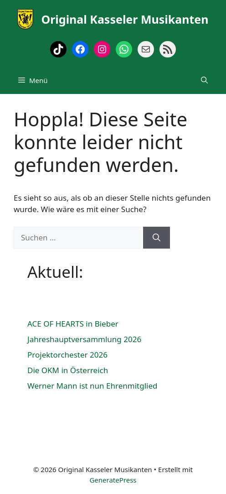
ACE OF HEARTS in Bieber (72, 323)
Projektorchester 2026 (67, 354)
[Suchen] (156, 238)
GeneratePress (112, 479)
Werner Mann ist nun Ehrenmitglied (92, 385)
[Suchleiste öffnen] (204, 80)
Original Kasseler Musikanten (124, 19)
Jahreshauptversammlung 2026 (84, 339)
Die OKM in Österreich (67, 370)
